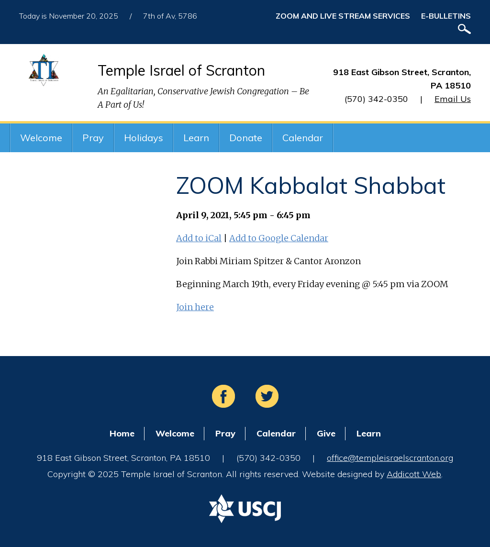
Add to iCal (199, 238)
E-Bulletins (446, 16)
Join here (195, 307)
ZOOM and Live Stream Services (343, 16)
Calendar (302, 138)
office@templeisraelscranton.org (390, 457)
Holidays (143, 138)
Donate (245, 138)
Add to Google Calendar (278, 238)
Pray (93, 138)
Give (326, 433)
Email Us (452, 98)
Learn (196, 138)
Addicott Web (414, 474)
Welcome (41, 138)
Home (122, 433)
